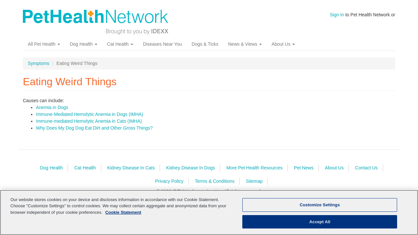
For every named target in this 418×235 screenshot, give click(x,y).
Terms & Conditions (214, 181)
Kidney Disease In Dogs (190, 167)
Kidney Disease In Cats (131, 167)
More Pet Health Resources (254, 167)
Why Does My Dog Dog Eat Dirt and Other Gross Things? (94, 128)
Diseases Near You (162, 44)
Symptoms (38, 63)
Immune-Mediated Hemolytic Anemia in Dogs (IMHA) (89, 114)
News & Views (245, 44)
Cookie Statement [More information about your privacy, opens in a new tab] (123, 215)
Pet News (304, 167)
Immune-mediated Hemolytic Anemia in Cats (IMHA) (89, 121)
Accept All (319, 225)
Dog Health (83, 44)
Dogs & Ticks (205, 44)
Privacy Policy (169, 181)
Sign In (337, 14)
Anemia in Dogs (52, 107)
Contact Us (366, 167)
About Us (283, 44)
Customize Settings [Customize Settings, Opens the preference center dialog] (320, 208)
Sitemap (254, 181)
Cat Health (120, 44)
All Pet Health (44, 44)
